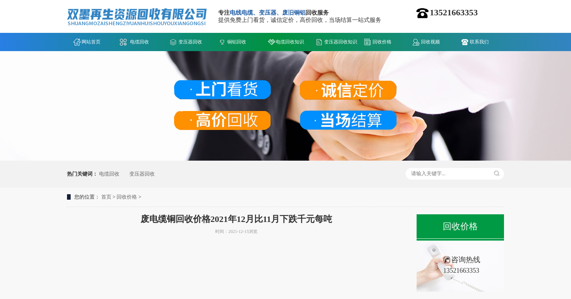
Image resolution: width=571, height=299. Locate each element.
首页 (106, 197)
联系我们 (479, 42)
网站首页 (91, 42)
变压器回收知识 (340, 42)
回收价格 (382, 42)
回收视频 (430, 42)
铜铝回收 (236, 42)
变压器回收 (190, 42)
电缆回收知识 (290, 42)
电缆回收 (139, 42)
